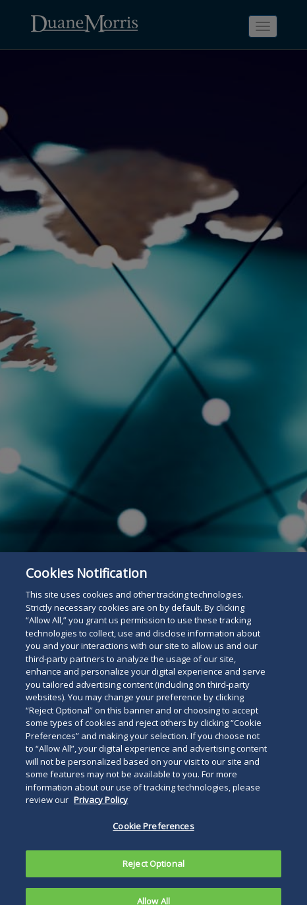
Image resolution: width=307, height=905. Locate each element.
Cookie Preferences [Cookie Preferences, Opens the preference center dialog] (153, 834)
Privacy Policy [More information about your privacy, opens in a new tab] (101, 808)
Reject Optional (153, 871)
